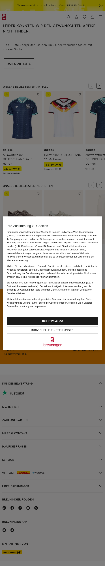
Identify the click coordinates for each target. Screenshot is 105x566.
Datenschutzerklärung (18, 306)
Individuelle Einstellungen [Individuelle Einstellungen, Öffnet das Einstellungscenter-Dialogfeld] (52, 329)
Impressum (40, 306)
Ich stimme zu (52, 320)
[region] (52, 283)
